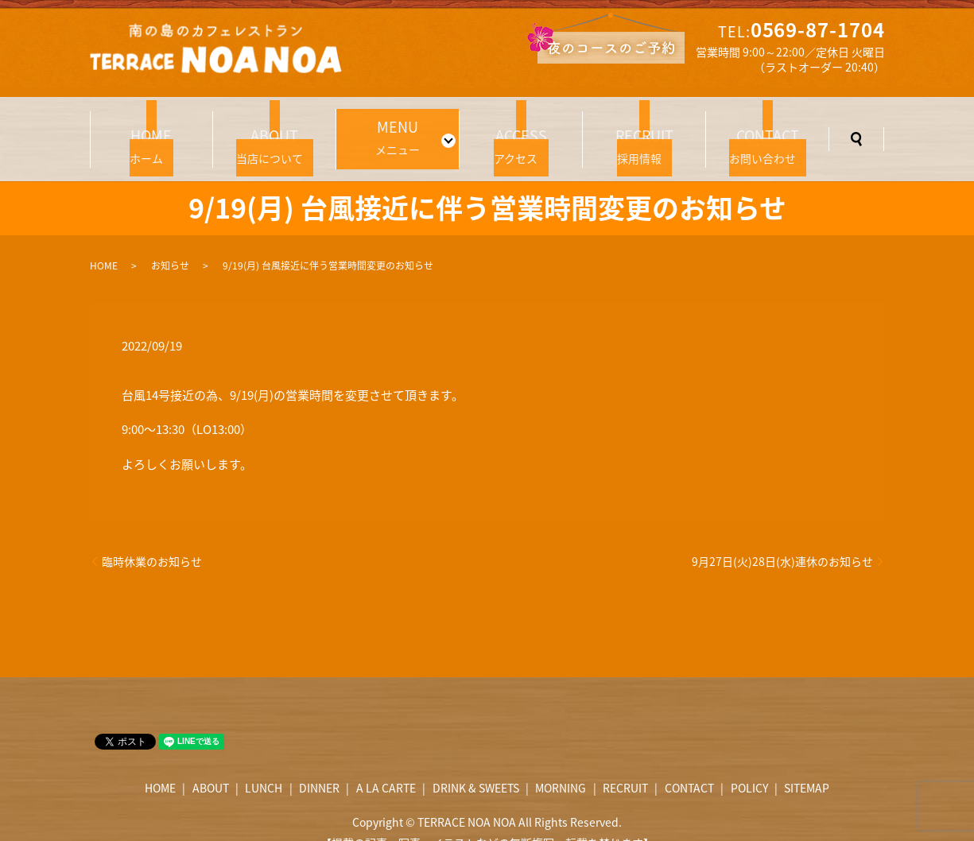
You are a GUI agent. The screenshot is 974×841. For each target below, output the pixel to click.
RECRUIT (625, 764)
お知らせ (170, 241)
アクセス (521, 128)
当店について (274, 128)
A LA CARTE (386, 764)
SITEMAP (806, 764)
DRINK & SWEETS (476, 764)
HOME (104, 241)
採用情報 (644, 128)
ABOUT (210, 764)
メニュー (392, 127)
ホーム (152, 128)
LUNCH (263, 764)
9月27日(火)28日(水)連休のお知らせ (782, 537)
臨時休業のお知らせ (152, 537)
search (856, 127)
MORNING (560, 764)
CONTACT (689, 764)
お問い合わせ (767, 128)
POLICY (749, 764)
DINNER (319, 764)
